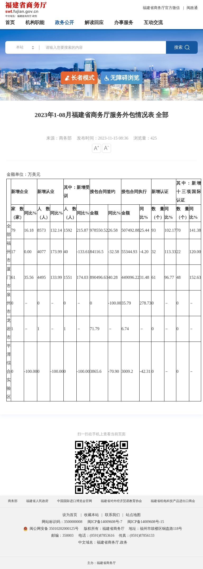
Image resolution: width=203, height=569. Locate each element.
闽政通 (192, 8)
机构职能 (34, 22)
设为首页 (69, 515)
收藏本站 (91, 515)
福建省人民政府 (37, 501)
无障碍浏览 (121, 77)
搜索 (182, 47)
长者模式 (79, 77)
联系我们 (112, 515)
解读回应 (94, 22)
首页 (10, 22)
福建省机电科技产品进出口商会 (173, 501)
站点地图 (133, 515)
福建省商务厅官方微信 (162, 8)
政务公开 (64, 22)
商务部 (12, 501)
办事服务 (123, 22)
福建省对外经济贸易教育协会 (121, 501)
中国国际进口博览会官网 (74, 501)
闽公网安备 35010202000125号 (51, 529)
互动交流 (153, 22)
